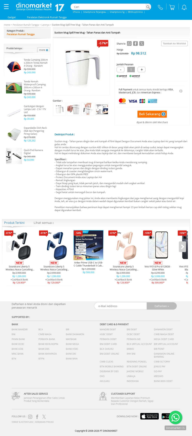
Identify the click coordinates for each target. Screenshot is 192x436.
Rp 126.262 (29, 140)
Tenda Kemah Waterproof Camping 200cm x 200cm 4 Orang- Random (35, 86)
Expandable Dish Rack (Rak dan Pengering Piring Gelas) (35, 130)
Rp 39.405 (29, 118)
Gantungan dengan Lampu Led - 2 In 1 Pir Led (35, 109)
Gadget (12, 17)
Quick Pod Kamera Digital (33, 152)
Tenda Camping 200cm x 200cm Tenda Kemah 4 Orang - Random (36, 62)
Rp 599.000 (29, 69)
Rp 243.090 (29, 72)
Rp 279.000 (29, 137)
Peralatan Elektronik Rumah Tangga (47, 17)
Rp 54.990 (29, 159)
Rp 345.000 (29, 156)
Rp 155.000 (29, 115)
